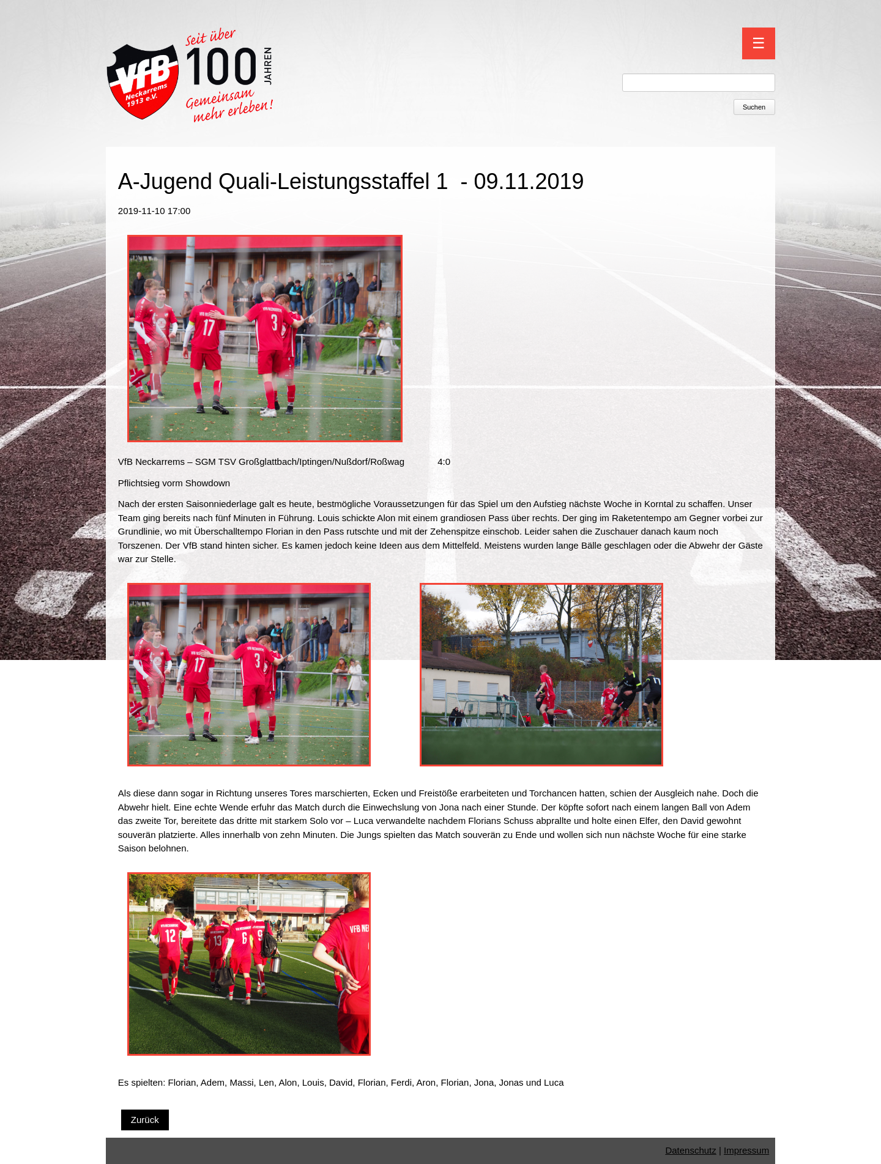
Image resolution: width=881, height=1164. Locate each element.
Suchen (754, 107)
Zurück (145, 1119)
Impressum (746, 1150)
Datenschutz (690, 1150)
